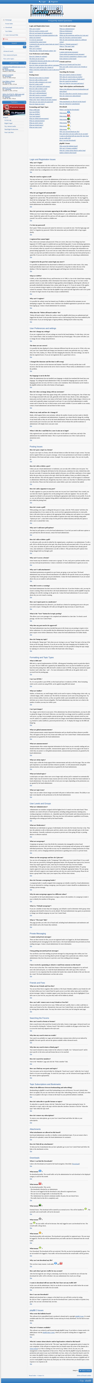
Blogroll (5, 117)
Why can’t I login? (34, 29)
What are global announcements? (39, 118)
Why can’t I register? (35, 48)
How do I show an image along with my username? (44, 65)
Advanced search (8, 51)
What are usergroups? (65, 33)
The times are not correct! (36, 59)
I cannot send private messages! (68, 52)
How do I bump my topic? (37, 104)
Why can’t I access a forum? (37, 91)
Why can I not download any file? (69, 131)
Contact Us (40, 1375)
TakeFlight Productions (11, 129)
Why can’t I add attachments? (38, 93)
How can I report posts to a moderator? (40, 97)
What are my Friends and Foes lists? (70, 64)
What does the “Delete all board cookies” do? (42, 51)
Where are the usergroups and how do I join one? (73, 35)
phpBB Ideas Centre (49, 1332)
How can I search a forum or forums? (70, 74)
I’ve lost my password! (36, 40)
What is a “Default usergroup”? (68, 44)
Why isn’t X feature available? (68, 148)
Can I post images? (35, 116)
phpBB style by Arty (81, 1381)
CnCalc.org (7, 120)
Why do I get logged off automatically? (40, 33)
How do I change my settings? (38, 56)
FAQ (6, 39)
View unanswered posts (10, 55)
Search (14, 43)
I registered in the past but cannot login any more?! (44, 44)
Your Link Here (9, 132)
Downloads (8, 27)
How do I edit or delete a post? (38, 80)
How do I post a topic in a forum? (39, 78)
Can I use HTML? (34, 112)
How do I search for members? (68, 81)
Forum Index (9, 24)
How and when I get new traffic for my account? (73, 134)
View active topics (8, 59)
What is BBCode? (34, 110)
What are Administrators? (67, 29)
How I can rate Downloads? (67, 140)
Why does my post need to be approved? (41, 102)
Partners (14, 102)
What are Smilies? (34, 114)
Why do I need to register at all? (38, 31)
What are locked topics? (36, 125)
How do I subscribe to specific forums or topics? (73, 94)
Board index (32, 1375)
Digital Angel (8, 123)
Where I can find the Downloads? (69, 109)
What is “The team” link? (67, 46)
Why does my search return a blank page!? (72, 79)
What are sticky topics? (36, 123)
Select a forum (86, 1371)
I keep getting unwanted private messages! (71, 54)
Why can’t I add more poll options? (39, 86)
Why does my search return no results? (70, 77)
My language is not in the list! (38, 63)
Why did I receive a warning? (38, 95)
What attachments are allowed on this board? (72, 101)
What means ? (65, 113)
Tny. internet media (10, 126)
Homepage (8, 20)
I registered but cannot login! (37, 42)
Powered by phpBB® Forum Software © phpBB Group (88, 1381)
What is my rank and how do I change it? (41, 67)
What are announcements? (37, 121)
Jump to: (75, 1370)
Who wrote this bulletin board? (68, 146)
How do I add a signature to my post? (40, 82)
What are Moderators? (66, 31)
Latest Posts (14, 63)
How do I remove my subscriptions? (70, 96)
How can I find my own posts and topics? (71, 83)
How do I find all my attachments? (69, 104)
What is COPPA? (34, 46)
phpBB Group (79, 1316)
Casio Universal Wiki (11, 35)
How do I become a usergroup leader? (70, 37)
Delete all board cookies (84, 1375)
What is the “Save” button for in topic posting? (43, 99)
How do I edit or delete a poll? (38, 89)
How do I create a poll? (36, 84)
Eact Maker (8, 31)
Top (31, 172)
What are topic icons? (35, 127)
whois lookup (34, 1348)
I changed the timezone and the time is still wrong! (44, 61)
